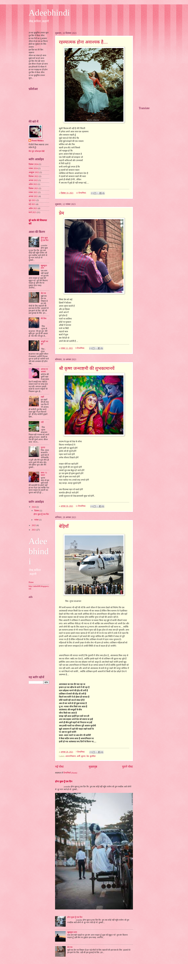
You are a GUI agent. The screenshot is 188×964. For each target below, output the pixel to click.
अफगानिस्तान (70, 756)
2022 (34, 525)
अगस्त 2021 (33, 196)
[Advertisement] (39, 635)
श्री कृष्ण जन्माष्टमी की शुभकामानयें (86, 368)
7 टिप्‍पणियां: (80, 752)
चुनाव (43, 447)
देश (88, 756)
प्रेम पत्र (69, 947)
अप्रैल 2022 (33, 184)
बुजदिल (92, 756)
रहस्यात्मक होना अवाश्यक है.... (83, 42)
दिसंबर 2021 (33, 188)
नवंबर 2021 (33, 192)
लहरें (42, 397)
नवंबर (36, 520)
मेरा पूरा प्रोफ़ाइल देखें (36, 151)
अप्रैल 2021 (33, 208)
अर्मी (78, 756)
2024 (34, 507)
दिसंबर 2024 (33, 164)
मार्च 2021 (32, 212)
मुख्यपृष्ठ (93, 766)
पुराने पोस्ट (127, 766)
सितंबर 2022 (33, 176)
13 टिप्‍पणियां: (81, 193)
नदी (42, 422)
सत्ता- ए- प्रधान (44, 474)
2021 (34, 530)
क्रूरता (83, 756)
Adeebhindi (49, 12)
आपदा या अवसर (44, 370)
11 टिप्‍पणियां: (81, 506)
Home (31, 582)
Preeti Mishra (37, 141)
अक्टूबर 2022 (34, 172)
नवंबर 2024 (33, 168)
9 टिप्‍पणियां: (80, 348)
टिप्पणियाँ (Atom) (70, 773)
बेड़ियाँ (64, 526)
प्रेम (61, 213)
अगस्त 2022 (33, 180)
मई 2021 (32, 204)
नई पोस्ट (59, 766)
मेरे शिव (43, 318)
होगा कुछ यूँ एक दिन (63, 781)
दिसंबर (37, 511)
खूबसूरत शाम (72, 932)
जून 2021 (32, 200)
